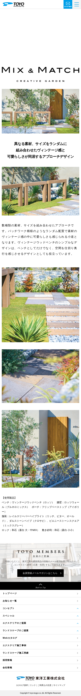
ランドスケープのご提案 (16, 630)
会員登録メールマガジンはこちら (40, 573)
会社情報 (7, 667)
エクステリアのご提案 (14, 623)
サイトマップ (59, 685)
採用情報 (7, 660)
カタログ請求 (22, 685)
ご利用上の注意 (44, 685)
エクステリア (14, 645)
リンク (33, 685)
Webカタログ (10, 638)
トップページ (10, 593)
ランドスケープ (16, 652)
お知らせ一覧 (10, 601)
